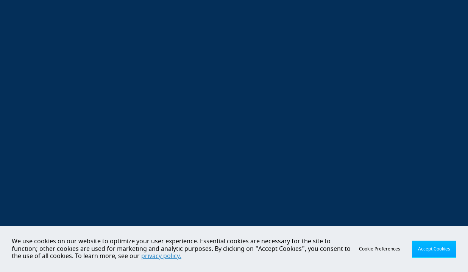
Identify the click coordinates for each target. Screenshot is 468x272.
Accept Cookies (434, 249)
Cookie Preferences (379, 249)
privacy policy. (161, 256)
